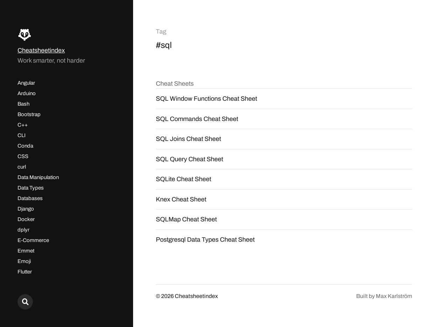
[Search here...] (25, 302)
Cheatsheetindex (41, 50)
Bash (23, 104)
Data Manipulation (38, 177)
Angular (26, 83)
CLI (22, 135)
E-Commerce (33, 240)
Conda (25, 146)
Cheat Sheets (175, 83)
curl (22, 167)
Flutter (25, 272)
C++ (23, 125)
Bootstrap (29, 114)
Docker (26, 219)
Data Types (31, 188)
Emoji (24, 261)
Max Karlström (394, 296)
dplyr (23, 230)
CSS (23, 156)
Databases (30, 198)
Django (26, 209)
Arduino (27, 93)
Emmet (26, 251)
